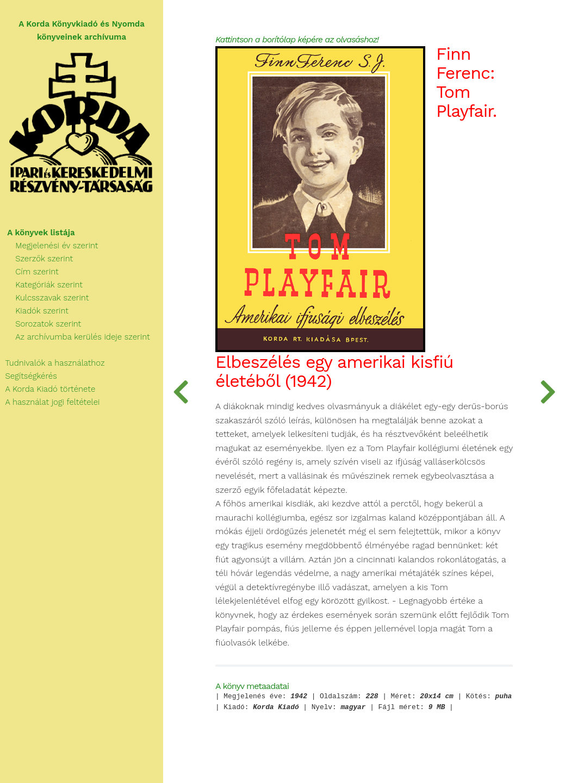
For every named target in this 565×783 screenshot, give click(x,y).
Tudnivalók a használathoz (52, 363)
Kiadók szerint (34, 311)
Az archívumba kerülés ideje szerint (75, 337)
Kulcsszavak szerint (44, 298)
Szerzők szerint (36, 259)
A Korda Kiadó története (47, 389)
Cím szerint (29, 272)
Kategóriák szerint (41, 285)
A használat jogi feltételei (50, 402)
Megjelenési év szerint (49, 245)
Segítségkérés (28, 376)
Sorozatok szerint (40, 324)
